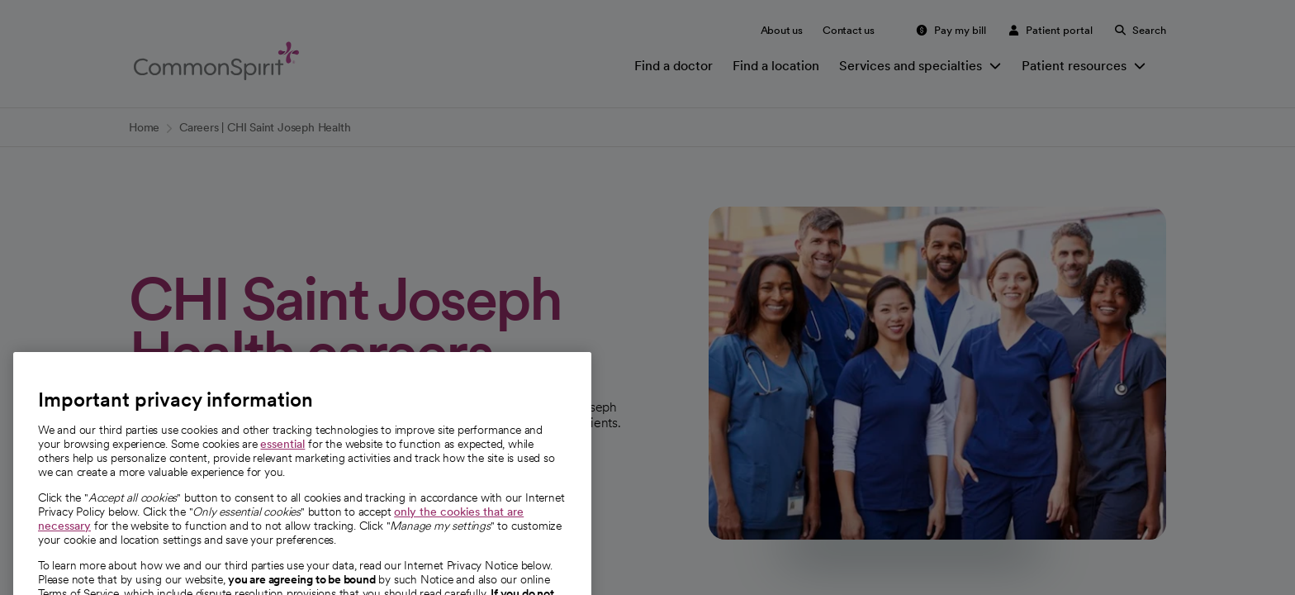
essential (282, 460)
